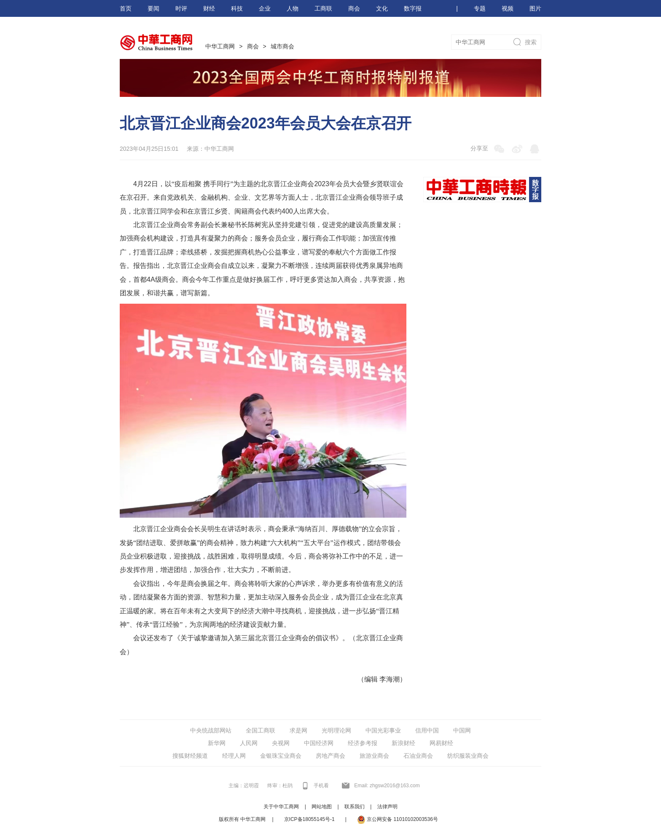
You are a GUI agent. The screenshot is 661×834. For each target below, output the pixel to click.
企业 (265, 8)
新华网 (217, 743)
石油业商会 (418, 755)
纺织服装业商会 (468, 755)
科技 (237, 8)
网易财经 (441, 743)
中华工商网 (220, 46)
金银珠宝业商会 (280, 755)
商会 (354, 8)
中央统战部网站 (210, 730)
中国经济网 (318, 743)
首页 (126, 8)
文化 (382, 8)
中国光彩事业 (383, 730)
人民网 (249, 743)
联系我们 (354, 807)
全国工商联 (260, 730)
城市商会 (282, 46)
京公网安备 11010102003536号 (397, 819)
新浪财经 (403, 743)
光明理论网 (336, 730)
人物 (292, 8)
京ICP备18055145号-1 (309, 819)
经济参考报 (362, 743)
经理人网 (234, 755)
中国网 (462, 730)
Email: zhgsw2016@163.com (387, 786)
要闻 (153, 8)
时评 (181, 8)
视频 (507, 8)
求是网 (298, 730)
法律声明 (387, 807)
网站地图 (322, 807)
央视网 (281, 743)
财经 (209, 8)
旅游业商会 (374, 755)
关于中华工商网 (281, 807)
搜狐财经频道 (190, 755)
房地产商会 (330, 755)
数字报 (413, 8)
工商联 (323, 8)
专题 (480, 8)
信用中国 (427, 730)
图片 (535, 8)
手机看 (321, 786)
